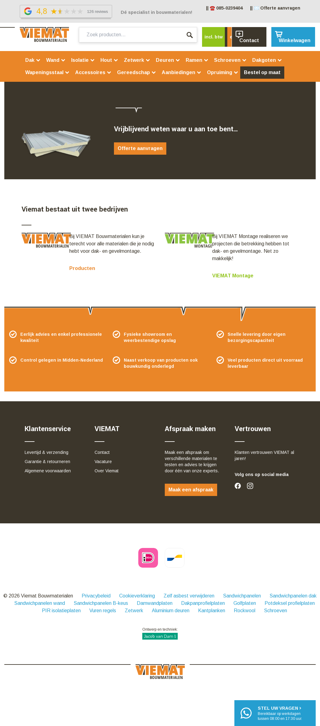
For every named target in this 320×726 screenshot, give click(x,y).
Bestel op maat (262, 72)
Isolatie (83, 60)
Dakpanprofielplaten (203, 603)
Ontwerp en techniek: (160, 633)
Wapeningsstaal (47, 72)
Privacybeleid (96, 595)
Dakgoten (267, 60)
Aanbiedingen (181, 72)
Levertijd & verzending (46, 452)
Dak (33, 60)
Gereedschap (136, 72)
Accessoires (93, 72)
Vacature (103, 461)
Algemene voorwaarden (48, 470)
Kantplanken (211, 610)
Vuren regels (102, 610)
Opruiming (222, 72)
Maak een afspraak (190, 489)
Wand (56, 60)
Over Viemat (107, 470)
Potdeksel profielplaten (290, 603)
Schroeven (230, 60)
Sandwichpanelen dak (293, 595)
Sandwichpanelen (242, 595)
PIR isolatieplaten (61, 610)
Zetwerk (137, 60)
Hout (109, 60)
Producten (82, 268)
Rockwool (244, 610)
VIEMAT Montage (232, 275)
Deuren (168, 60)
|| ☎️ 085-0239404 (224, 8)
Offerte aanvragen (140, 148)
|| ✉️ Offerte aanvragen (275, 8)
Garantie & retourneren (47, 461)
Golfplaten (244, 603)
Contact (102, 452)
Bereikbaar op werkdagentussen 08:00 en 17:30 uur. (280, 713)
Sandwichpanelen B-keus (101, 603)
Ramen (197, 60)
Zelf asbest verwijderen (189, 595)
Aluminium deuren (170, 610)
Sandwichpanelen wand (39, 603)
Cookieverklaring (137, 595)
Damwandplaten (154, 603)
